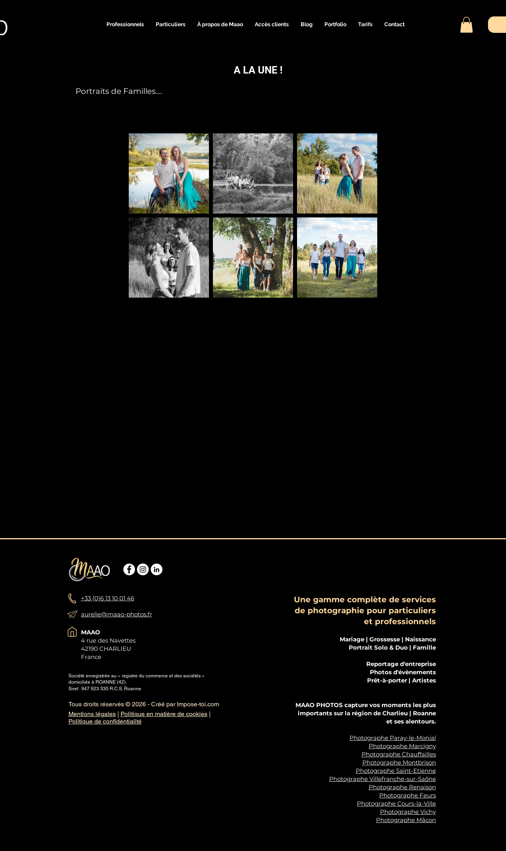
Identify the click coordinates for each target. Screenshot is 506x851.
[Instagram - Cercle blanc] (143, 569)
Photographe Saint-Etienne (396, 770)
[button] (125, 24)
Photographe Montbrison (399, 762)
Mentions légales (92, 714)
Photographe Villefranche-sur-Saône (382, 779)
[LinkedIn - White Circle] (156, 569)
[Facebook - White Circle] (129, 569)
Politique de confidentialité (105, 721)
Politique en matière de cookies (164, 714)
